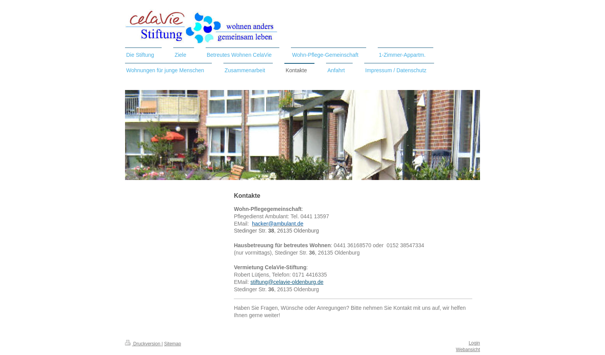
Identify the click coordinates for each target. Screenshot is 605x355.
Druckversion (143, 344)
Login (474, 343)
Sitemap (172, 344)
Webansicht (468, 349)
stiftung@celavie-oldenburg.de (286, 282)
